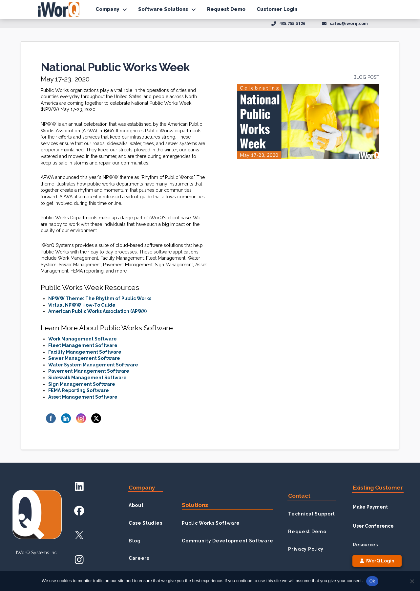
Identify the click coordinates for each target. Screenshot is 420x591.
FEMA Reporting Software (78, 390)
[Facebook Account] (79, 511)
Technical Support (311, 513)
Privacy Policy (306, 549)
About (136, 505)
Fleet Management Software (82, 345)
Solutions (195, 505)
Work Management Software (82, 338)
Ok (372, 581)
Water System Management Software (93, 364)
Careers (139, 558)
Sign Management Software (81, 384)
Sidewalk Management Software (87, 377)
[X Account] (79, 535)
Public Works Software (211, 523)
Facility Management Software (84, 352)
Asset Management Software (82, 397)
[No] (412, 581)
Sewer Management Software (84, 358)
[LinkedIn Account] (79, 486)
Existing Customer (378, 487)
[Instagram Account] (79, 560)
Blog (135, 540)
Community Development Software (227, 540)
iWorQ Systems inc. (37, 552)
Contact (299, 495)
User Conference (373, 526)
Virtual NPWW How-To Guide (82, 305)
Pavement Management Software (88, 371)
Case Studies (145, 523)
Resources (365, 544)
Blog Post (366, 77)
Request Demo (307, 531)
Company (142, 487)
